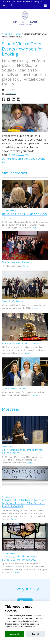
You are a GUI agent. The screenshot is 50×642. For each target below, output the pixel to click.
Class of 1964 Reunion (13, 299)
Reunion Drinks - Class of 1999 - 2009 (24, 214)
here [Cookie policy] (33, 627)
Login (5, 5)
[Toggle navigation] (45, 5)
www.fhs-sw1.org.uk (33, 1)
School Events (15, 32)
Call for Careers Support (14, 386)
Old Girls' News (8, 552)
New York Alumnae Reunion (16, 260)
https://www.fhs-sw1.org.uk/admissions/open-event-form (24, 157)
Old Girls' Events (9, 209)
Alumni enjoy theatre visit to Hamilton (21, 341)
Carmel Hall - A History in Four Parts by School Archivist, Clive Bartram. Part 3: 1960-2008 (24, 502)
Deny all (35, 634)
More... (34, 226)
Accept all (14, 634)
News (4, 32)
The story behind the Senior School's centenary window (19, 556)
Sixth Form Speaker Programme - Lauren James (23, 449)
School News (7, 445)
